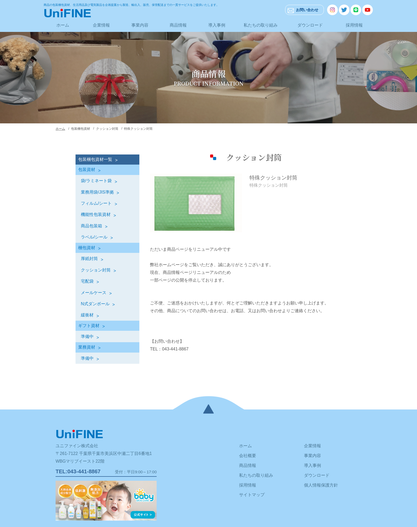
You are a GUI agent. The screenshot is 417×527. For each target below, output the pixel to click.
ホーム (62, 25)
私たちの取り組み (261, 25)
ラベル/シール (94, 237)
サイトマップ (252, 494)
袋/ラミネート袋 (96, 180)
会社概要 (247, 455)
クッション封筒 (96, 270)
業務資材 (86, 347)
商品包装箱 (91, 226)
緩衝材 (87, 315)
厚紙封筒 (89, 258)
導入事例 (216, 25)
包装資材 (86, 169)
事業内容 (139, 25)
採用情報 (354, 25)
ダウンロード (310, 25)
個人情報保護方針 (321, 485)
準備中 (87, 336)
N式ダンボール (95, 304)
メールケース (93, 292)
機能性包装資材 (96, 214)
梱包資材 (86, 247)
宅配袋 (87, 281)
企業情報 (101, 25)
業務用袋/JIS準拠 (97, 192)
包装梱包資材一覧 (95, 159)
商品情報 (178, 25)
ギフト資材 (88, 325)
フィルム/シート (96, 203)
